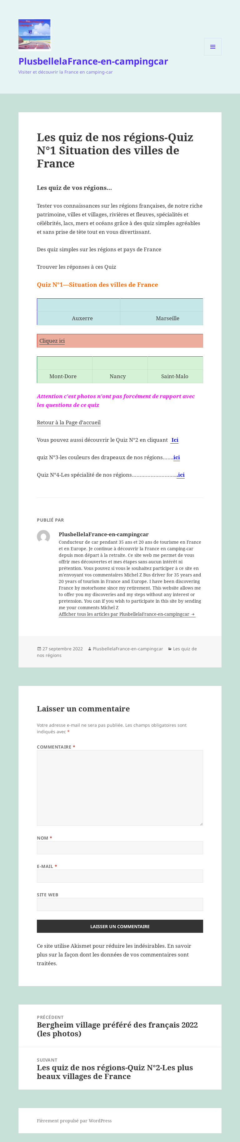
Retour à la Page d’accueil (69, 422)
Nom (44, 838)
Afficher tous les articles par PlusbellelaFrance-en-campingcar (125, 614)
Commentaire (56, 747)
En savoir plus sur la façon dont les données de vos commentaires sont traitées (114, 954)
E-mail (47, 866)
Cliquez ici (52, 340)
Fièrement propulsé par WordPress (74, 1121)
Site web (47, 895)
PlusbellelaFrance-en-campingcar (93, 61)
